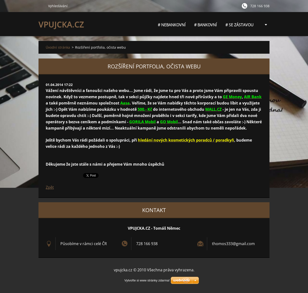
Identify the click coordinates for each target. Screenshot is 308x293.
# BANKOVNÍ (205, 24)
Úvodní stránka (58, 47)
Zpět (50, 187)
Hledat (41, 5)
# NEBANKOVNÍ (171, 26)
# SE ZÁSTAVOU (239, 24)
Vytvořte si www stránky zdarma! (147, 280)
